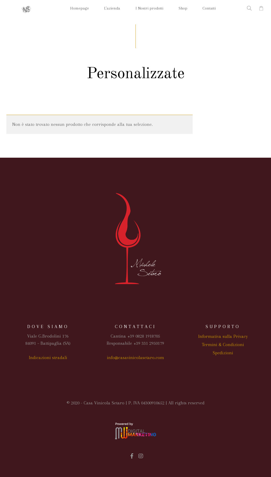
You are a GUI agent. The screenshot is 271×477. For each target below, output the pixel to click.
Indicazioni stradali (48, 357)
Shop (183, 8)
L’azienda (112, 8)
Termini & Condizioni (223, 344)
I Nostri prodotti (149, 8)
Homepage (79, 8)
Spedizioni (223, 352)
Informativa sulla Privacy (223, 336)
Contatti (209, 8)
